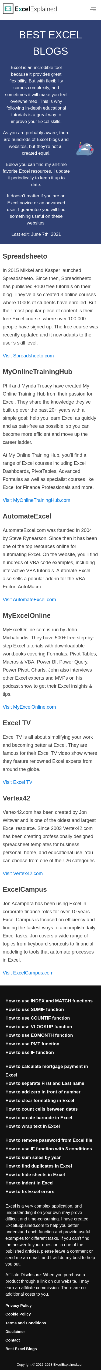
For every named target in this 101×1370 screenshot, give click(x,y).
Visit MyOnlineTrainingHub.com (36, 500)
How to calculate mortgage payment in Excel (46, 1071)
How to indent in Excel (29, 1183)
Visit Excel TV (17, 782)
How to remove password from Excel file (48, 1140)
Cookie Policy (18, 1314)
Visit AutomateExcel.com (29, 599)
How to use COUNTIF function (37, 1018)
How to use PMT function (32, 1043)
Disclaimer (15, 1331)
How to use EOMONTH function (39, 1035)
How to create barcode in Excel (38, 1117)
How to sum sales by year (33, 1157)
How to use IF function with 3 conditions (48, 1148)
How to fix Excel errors (29, 1191)
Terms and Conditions (25, 1323)
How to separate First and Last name (44, 1083)
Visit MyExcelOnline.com (29, 707)
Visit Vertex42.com (23, 873)
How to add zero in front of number (43, 1091)
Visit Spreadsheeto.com (28, 355)
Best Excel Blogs (21, 1349)
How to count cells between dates (41, 1109)
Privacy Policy (18, 1305)
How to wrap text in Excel (32, 1126)
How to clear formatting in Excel (39, 1100)
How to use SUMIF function (34, 1009)
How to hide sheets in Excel (35, 1174)
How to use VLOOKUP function (38, 1026)
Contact (12, 1340)
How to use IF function (29, 1052)
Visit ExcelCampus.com (28, 973)
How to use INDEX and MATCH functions (49, 1000)
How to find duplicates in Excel (38, 1166)
